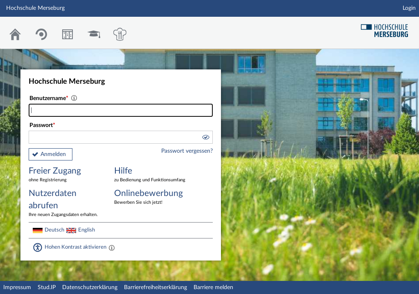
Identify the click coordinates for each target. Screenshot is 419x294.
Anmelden (53, 154)
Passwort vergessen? (187, 151)
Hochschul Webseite (387, 27)
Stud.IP (47, 287)
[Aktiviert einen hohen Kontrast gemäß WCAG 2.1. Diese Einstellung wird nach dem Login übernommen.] (111, 247)
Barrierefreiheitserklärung (155, 287)
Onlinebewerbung (151, 197)
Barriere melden (213, 287)
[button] (205, 138)
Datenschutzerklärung (89, 287)
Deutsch (54, 229)
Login (409, 8)
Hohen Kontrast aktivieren (75, 247)
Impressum (17, 287)
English (86, 229)
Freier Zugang (65, 175)
